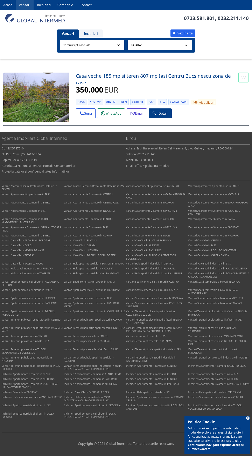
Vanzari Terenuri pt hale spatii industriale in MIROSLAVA (213, 351)
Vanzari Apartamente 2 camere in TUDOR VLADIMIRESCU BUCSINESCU (25, 220)
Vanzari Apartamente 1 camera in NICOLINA (213, 194)
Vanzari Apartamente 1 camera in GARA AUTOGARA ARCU (156, 196)
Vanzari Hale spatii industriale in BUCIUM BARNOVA (94, 263)
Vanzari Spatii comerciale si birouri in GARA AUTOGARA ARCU (213, 291)
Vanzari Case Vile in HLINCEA (142, 245)
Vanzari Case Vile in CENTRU (204, 240)
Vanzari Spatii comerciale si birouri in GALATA (152, 290)
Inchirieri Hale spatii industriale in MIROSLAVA (215, 392)
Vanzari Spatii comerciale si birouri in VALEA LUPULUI (94, 311)
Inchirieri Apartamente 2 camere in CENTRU (27, 374)
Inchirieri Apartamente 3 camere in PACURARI (152, 384)
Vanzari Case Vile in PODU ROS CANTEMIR (212, 250)
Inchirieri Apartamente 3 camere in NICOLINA (90, 384)
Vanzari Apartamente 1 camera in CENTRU (88, 194)
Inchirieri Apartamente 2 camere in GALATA (213, 374)
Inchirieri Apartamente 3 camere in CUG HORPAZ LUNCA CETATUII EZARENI (30, 385)
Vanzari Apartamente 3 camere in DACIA (211, 219)
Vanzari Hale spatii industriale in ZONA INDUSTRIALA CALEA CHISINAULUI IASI (218, 275)
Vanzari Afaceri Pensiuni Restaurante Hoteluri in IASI (94, 186)
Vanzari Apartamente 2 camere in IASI (24, 211)
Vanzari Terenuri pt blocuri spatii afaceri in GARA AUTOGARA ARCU (154, 321)
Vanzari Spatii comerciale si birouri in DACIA (27, 290)
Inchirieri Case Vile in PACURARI (20, 392)
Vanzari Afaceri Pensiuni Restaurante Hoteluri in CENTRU (29, 187)
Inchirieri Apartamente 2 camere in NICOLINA (28, 379)
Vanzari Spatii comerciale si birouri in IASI (88, 298)
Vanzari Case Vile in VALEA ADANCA (208, 255)
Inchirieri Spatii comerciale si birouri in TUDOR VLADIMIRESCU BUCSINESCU (215, 407)
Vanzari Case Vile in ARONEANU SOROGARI (26, 240)
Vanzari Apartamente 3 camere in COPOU (150, 219)
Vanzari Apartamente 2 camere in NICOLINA (89, 211)
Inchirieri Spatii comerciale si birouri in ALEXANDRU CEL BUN (155, 398)
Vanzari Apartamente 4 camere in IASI (148, 235)
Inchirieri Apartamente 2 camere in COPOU (151, 374)
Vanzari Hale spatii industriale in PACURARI (151, 268)
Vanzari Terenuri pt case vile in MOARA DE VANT (215, 336)
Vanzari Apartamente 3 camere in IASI (86, 227)
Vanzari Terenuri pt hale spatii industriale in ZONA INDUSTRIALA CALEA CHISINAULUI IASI (92, 367)
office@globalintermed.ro (152, 166)
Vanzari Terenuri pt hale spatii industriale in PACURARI (89, 359)
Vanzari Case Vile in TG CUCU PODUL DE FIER (90, 255)
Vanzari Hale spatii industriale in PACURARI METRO (217, 268)
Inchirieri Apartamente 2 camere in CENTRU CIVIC (92, 374)
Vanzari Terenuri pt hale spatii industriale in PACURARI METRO (151, 359)
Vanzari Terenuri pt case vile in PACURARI (87, 341)
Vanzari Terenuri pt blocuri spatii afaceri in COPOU (93, 319)
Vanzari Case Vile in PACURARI (143, 250)
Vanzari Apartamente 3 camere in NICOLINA (151, 227)
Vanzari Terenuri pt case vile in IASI (146, 336)
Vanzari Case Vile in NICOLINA (81, 250)
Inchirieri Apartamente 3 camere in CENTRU (151, 379)
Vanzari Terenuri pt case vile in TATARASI (149, 341)
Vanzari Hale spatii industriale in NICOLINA (88, 268)
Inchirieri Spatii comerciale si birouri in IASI (26, 405)
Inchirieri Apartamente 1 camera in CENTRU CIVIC (217, 366)
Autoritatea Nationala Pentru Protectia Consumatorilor (39, 166)
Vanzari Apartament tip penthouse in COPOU (214, 186)
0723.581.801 (199, 18)
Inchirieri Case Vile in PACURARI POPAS (86, 392)
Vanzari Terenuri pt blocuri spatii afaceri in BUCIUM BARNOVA (217, 313)
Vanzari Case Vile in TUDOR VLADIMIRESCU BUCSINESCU (151, 257)
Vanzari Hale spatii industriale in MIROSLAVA (27, 268)
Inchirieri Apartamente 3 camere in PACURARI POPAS (219, 384)
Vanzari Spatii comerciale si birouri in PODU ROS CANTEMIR (154, 304)
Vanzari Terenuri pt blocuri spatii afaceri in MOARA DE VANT (33, 329)
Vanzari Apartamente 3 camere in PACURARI (213, 227)
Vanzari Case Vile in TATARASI (18, 255)
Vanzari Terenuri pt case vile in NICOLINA (25, 341)
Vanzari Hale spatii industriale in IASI (209, 263)
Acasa (7, 5)
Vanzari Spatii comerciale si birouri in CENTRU (152, 281)
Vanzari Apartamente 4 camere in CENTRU (26, 235)
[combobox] (92, 45)
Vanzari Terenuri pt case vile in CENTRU (24, 336)
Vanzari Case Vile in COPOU (17, 245)
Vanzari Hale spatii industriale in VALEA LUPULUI (154, 273)
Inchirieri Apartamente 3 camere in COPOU (213, 379)
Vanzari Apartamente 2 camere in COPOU (150, 202)
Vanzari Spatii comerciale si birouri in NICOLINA (215, 298)
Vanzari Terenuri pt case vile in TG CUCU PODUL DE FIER (217, 342)
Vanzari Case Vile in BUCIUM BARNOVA (148, 240)
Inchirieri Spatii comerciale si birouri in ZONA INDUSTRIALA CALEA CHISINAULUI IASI (90, 415)
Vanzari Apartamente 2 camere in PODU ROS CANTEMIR (214, 212)
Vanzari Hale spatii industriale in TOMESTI (26, 273)
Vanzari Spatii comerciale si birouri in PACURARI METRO (91, 304)
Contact (86, 5)
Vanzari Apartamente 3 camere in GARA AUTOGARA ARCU (31, 229)
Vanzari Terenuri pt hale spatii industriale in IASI (153, 349)
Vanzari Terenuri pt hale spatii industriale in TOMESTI (219, 357)
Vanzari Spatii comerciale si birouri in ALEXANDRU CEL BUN (30, 283)
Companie (65, 5)
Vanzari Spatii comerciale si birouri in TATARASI (215, 303)
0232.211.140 (233, 18)
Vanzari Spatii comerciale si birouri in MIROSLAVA (154, 298)
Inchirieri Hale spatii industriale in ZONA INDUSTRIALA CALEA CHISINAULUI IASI (87, 398)
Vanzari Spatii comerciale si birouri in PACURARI (29, 303)
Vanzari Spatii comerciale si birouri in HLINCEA (28, 298)
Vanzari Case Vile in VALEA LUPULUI (22, 263)
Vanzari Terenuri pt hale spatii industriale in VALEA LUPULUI (31, 367)
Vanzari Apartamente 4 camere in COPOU (88, 235)
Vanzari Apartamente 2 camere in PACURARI (151, 211)
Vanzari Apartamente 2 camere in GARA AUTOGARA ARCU (218, 204)
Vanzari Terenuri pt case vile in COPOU (86, 336)
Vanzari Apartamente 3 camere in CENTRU (88, 219)
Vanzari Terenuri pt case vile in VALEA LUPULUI (91, 349)
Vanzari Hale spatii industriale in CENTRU (149, 263)
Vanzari (24, 5)
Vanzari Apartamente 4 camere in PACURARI (213, 235)
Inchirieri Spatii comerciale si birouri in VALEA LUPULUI (28, 415)
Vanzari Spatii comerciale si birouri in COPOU (214, 281)
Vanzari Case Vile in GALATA (80, 245)
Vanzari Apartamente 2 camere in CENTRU (26, 202)
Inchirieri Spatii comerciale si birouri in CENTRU (215, 397)
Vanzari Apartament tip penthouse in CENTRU (152, 186)
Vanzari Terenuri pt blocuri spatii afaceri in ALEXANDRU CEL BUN (150, 313)
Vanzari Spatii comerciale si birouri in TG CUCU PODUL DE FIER (28, 313)
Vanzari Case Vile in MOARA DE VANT (23, 250)
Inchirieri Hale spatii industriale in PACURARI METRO (32, 397)
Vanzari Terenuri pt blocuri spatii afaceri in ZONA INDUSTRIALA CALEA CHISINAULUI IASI (154, 329)
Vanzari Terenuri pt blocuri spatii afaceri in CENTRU (31, 319)
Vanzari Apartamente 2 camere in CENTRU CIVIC (92, 202)
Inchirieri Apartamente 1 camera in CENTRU (151, 366)
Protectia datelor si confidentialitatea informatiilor (35, 171)
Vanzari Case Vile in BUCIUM (80, 240)
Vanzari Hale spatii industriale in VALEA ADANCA (91, 273)
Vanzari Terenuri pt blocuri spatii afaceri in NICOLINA (94, 328)
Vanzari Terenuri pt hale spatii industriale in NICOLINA (27, 359)
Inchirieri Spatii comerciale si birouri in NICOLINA (92, 405)
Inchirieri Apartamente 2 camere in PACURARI (90, 379)
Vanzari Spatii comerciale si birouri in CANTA (89, 281)
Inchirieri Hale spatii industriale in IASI (148, 392)
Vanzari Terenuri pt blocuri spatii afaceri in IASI (215, 319)
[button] (86, 113)
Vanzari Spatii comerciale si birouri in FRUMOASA (92, 290)
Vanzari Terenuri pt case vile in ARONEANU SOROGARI (212, 329)
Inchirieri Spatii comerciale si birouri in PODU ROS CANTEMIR (155, 407)
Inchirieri (44, 5)
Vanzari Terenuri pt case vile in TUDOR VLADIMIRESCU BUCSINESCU (24, 351)
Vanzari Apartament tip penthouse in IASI (26, 194)
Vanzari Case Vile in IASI (202, 245)
